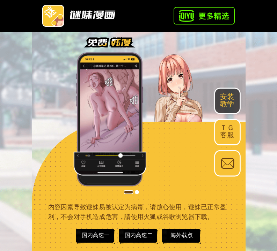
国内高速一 (96, 235)
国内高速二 (139, 235)
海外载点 (181, 235)
